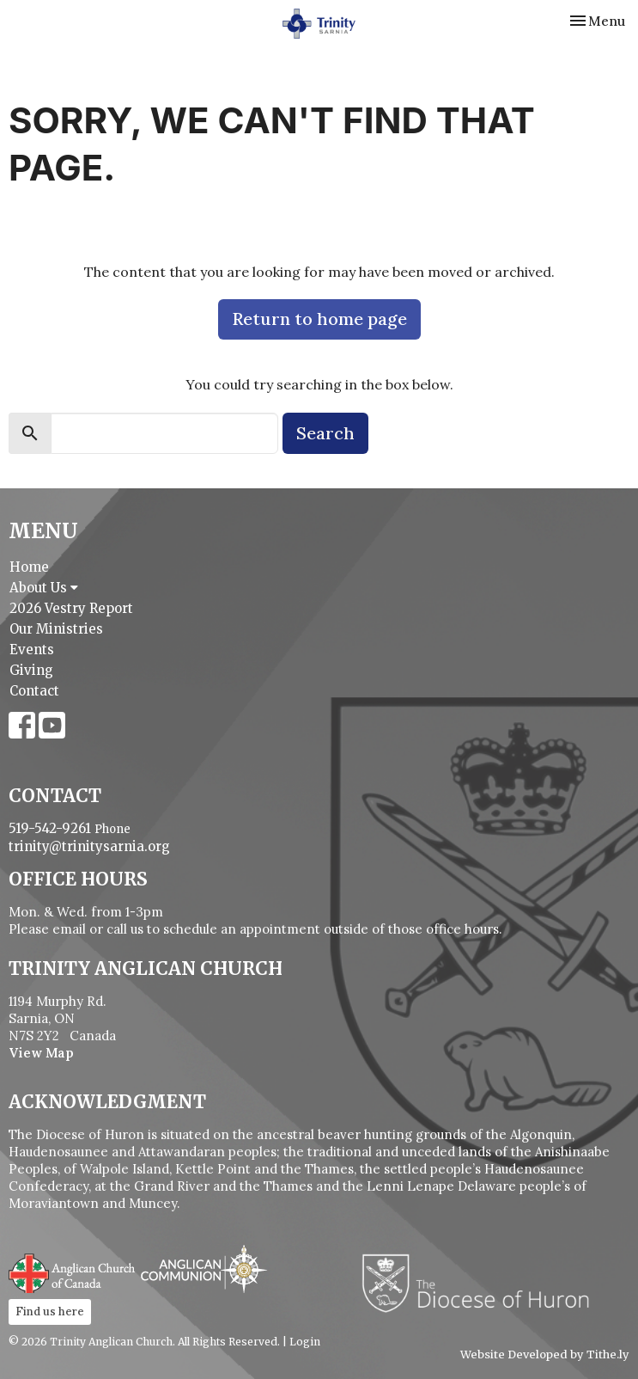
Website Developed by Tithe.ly (544, 1355)
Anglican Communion (204, 1268)
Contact (34, 691)
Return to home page (319, 318)
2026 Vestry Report (71, 608)
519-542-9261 (50, 828)
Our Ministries (56, 629)
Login (304, 1341)
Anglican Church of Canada (73, 1271)
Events (31, 649)
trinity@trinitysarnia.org (89, 846)
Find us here (49, 1311)
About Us (43, 587)
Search (325, 433)
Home (29, 567)
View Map (41, 1053)
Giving (31, 670)
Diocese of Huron (482, 1282)
